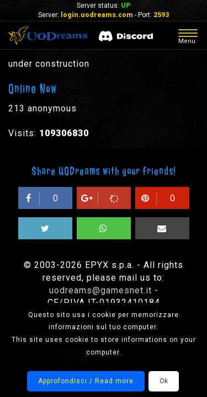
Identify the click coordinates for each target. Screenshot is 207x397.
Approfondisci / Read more (86, 381)
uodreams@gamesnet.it (100, 290)
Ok (164, 381)
